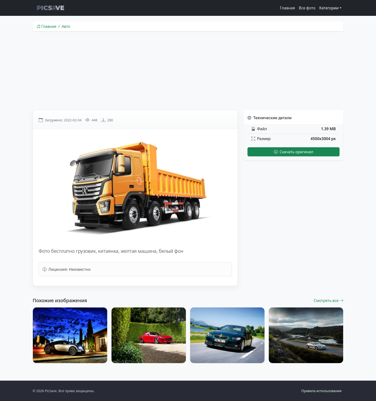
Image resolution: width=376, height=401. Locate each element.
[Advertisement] (188, 70)
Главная (287, 8)
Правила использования (321, 391)
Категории (329, 8)
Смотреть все (328, 300)
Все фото (307, 8)
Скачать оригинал (293, 151)
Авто (66, 26)
